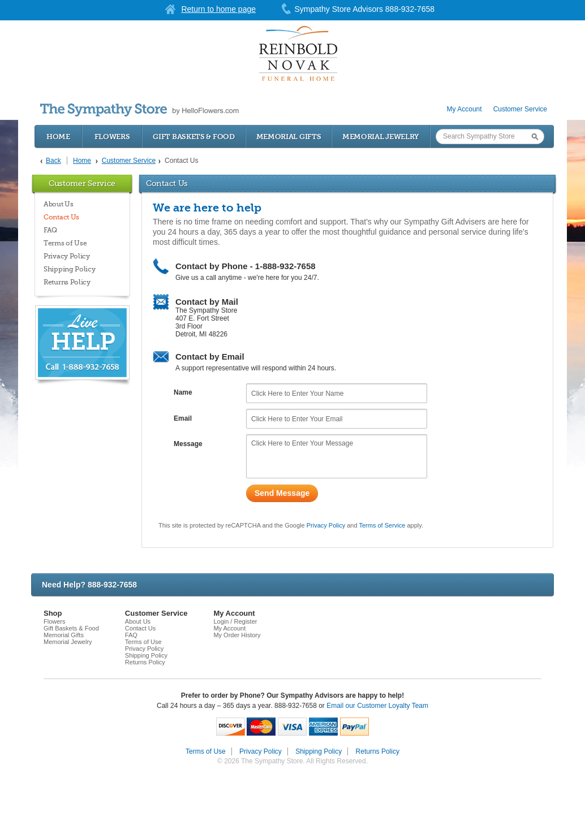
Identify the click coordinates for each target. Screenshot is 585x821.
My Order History (236, 635)
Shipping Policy (70, 269)
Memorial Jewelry (380, 136)
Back (53, 161)
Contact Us (61, 217)
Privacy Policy (67, 256)
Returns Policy (67, 282)
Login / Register (235, 621)
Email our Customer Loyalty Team (377, 706)
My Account (464, 109)
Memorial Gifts (288, 136)
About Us (59, 204)
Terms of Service (382, 525)
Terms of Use (65, 243)
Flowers (112, 136)
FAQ (50, 230)
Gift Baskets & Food (193, 136)
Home (58, 136)
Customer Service (520, 109)
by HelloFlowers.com (139, 109)
